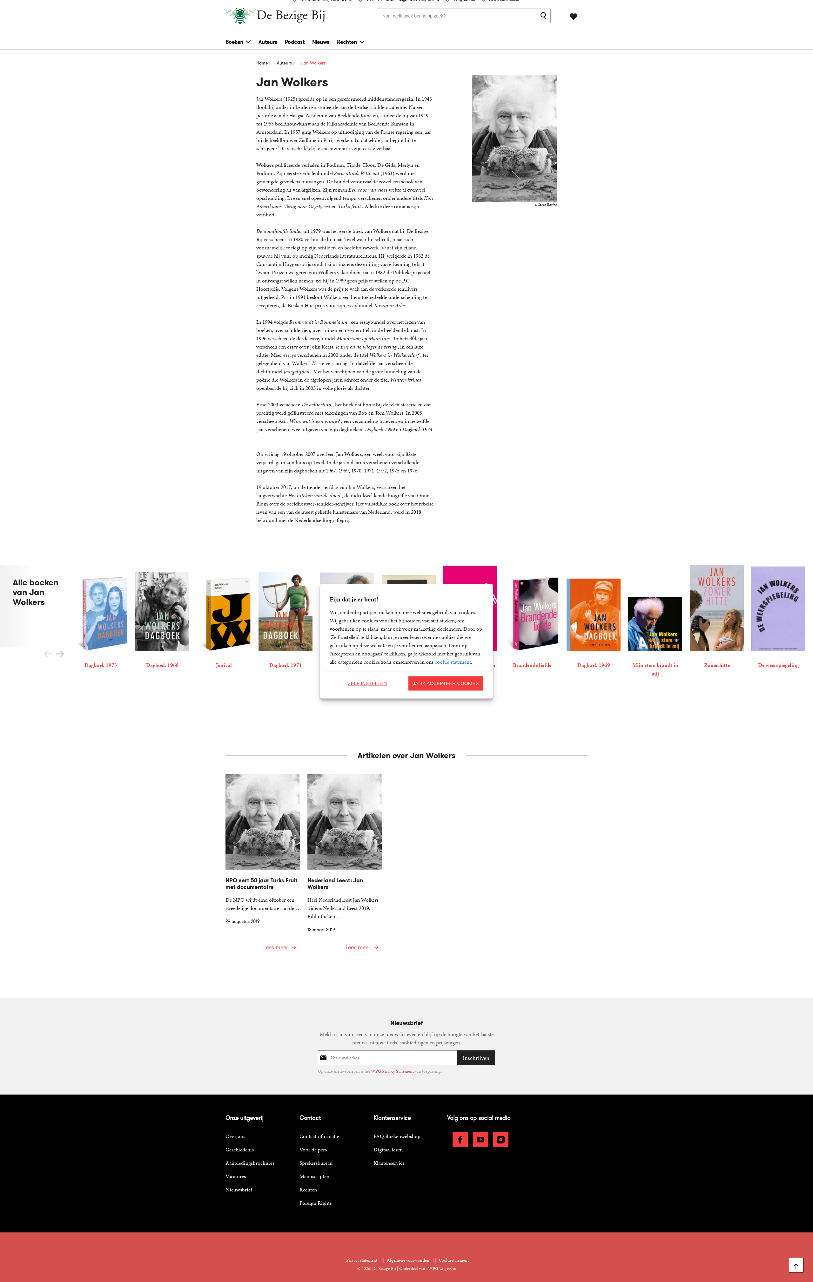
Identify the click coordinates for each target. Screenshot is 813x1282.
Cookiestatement (454, 1254)
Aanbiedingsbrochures (249, 1156)
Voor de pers (313, 1143)
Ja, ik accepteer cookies (446, 683)
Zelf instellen (367, 683)
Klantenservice (389, 1156)
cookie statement (453, 661)
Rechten (347, 41)
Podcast (295, 41)
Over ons (235, 1129)
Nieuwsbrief (238, 1183)
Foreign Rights (315, 1196)
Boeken (234, 41)
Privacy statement (361, 1254)
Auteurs (268, 41)
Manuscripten (314, 1169)
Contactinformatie (319, 1129)
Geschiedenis (239, 1143)
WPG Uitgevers (442, 1262)
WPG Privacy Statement (392, 1065)
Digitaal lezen (388, 1143)
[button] (59, 654)
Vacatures (235, 1169)
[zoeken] (545, 15)
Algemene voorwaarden (408, 1254)
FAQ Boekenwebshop (396, 1129)
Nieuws (320, 41)
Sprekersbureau (316, 1156)
